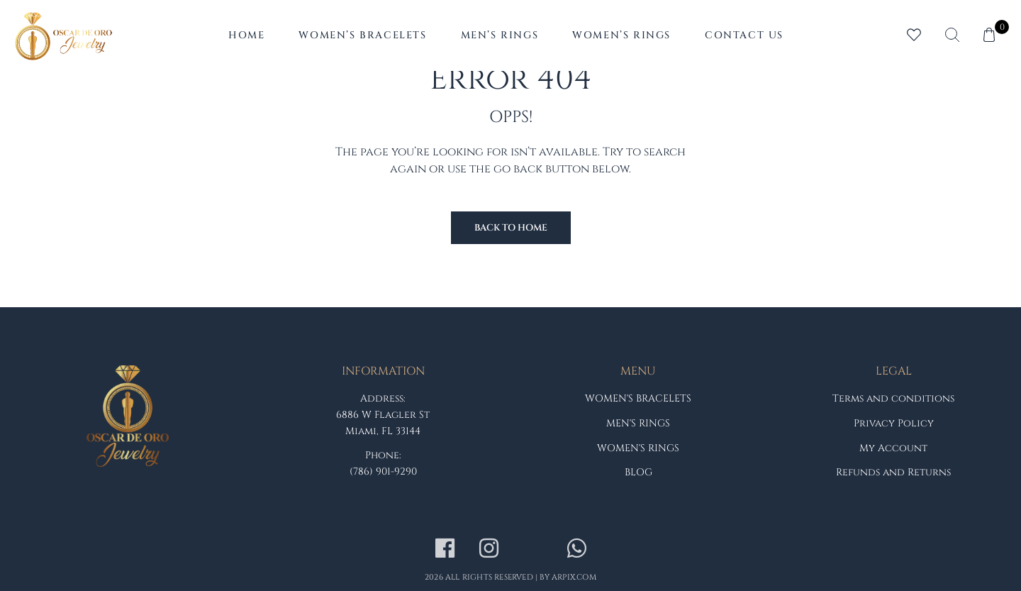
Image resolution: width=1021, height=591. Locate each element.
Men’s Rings (500, 35)
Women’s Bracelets (362, 35)
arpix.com (574, 577)
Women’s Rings (621, 35)
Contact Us (744, 35)
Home (246, 35)
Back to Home (510, 227)
